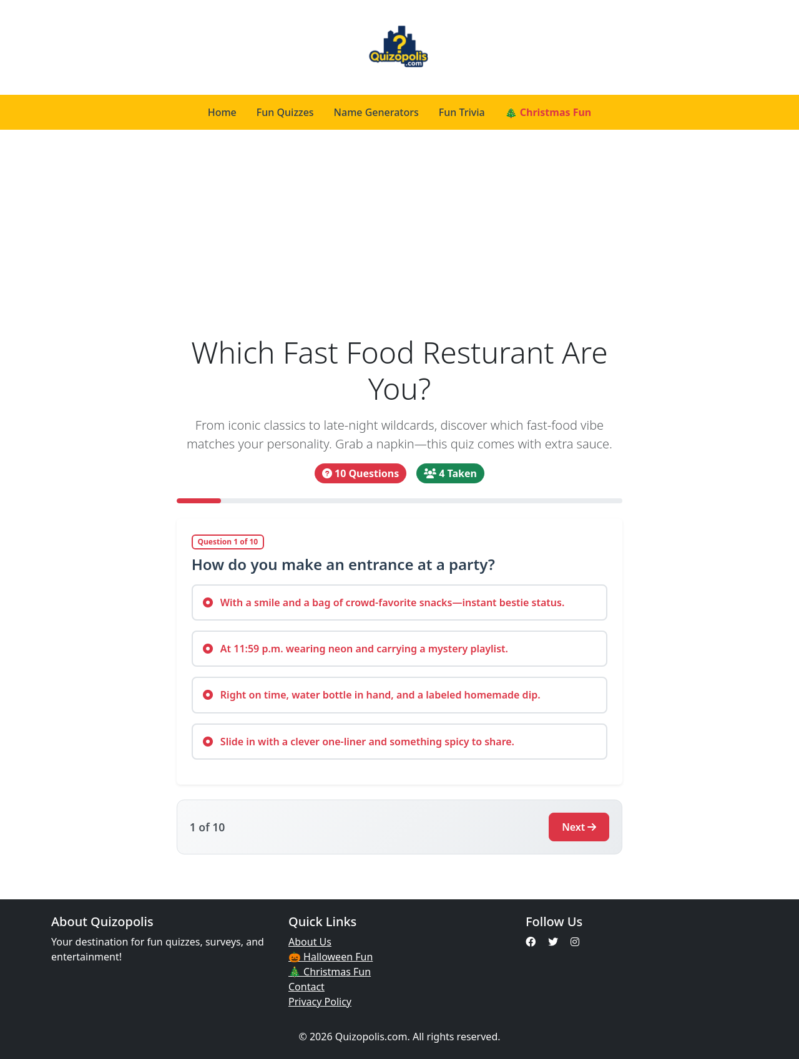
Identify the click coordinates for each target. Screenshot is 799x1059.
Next (579, 827)
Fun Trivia (462, 112)
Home (222, 112)
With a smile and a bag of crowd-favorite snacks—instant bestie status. (384, 602)
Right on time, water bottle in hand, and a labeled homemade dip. (372, 695)
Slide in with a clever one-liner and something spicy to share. (358, 741)
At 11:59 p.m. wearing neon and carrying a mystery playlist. (355, 648)
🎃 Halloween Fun (330, 957)
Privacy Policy (319, 1001)
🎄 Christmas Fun (548, 112)
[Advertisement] (399, 232)
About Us (309, 942)
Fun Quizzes (285, 112)
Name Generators (376, 112)
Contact (306, 987)
